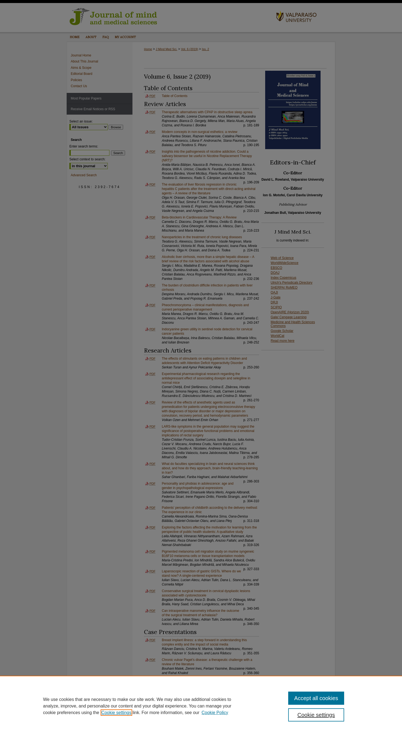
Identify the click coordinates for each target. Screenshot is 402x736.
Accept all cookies (316, 698)
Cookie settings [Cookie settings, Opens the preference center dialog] (316, 715)
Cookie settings (116, 712)
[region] (201, 706)
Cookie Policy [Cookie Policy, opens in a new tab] (215, 712)
